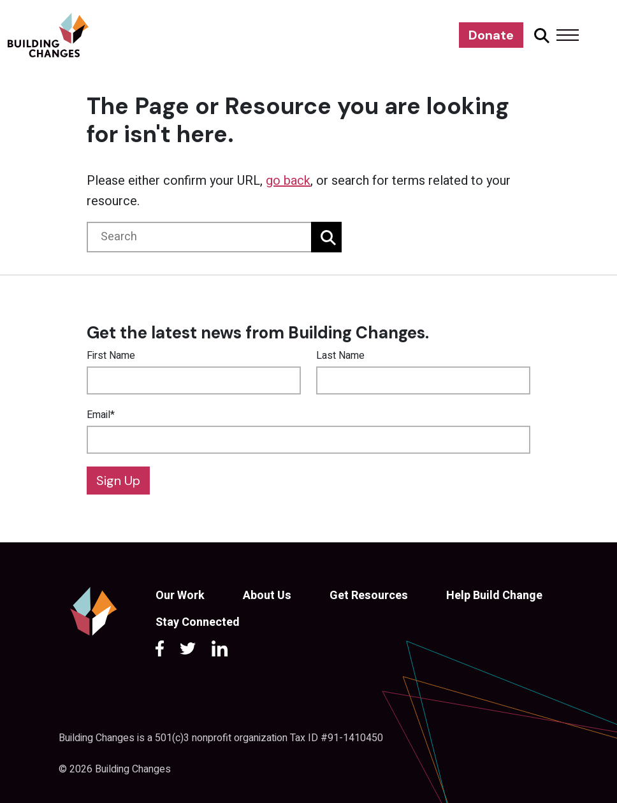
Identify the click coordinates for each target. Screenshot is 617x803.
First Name (111, 355)
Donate (491, 35)
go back (288, 180)
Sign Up (118, 480)
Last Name (340, 355)
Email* (101, 415)
